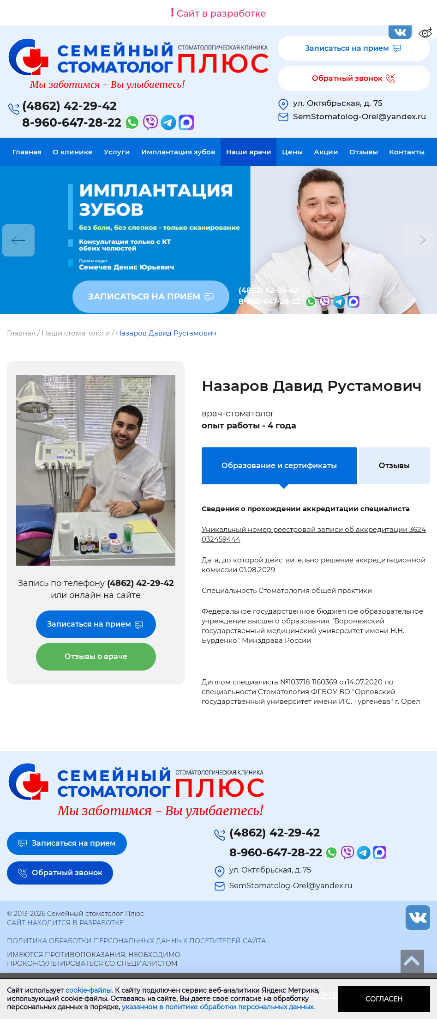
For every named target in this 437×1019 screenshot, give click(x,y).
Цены (292, 151)
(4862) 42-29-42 (69, 106)
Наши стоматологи (76, 333)
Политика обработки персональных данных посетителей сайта (136, 941)
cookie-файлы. (89, 990)
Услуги (117, 151)
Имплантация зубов (178, 151)
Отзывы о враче (96, 656)
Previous (18, 240)
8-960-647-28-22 (71, 122)
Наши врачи (248, 151)
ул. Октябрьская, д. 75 (338, 103)
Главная (27, 151)
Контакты (407, 151)
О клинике (73, 151)
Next (418, 240)
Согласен (384, 999)
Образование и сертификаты (279, 465)
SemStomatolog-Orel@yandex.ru (359, 116)
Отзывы (363, 151)
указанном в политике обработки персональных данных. (218, 1007)
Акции (326, 151)
